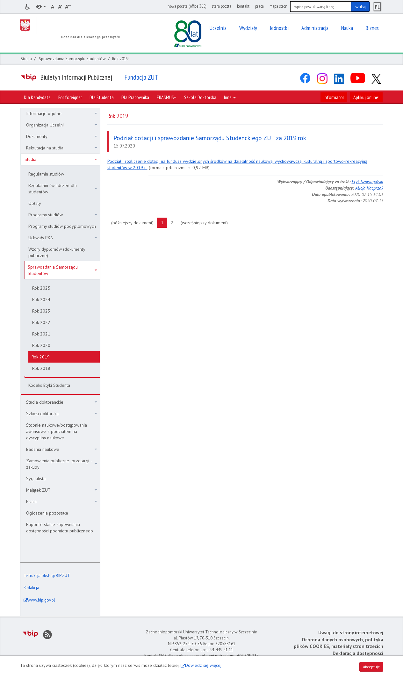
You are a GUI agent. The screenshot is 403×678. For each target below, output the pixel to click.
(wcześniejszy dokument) (206, 222)
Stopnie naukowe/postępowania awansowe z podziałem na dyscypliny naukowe (56, 431)
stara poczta (221, 6)
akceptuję (371, 666)
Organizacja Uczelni (61, 125)
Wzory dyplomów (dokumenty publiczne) (56, 252)
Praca (61, 501)
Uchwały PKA (62, 238)
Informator (334, 97)
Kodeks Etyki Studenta (49, 385)
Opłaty (34, 203)
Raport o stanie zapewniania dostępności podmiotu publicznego (59, 528)
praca (259, 6)
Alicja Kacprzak (369, 188)
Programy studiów (62, 215)
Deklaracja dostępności (358, 653)
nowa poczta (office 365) (187, 6)
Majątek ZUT (61, 490)
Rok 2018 (41, 368)
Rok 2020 (41, 345)
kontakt (243, 6)
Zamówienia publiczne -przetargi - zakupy (61, 464)
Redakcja (31, 587)
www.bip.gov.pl (41, 600)
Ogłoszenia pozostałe (47, 513)
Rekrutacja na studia (61, 148)
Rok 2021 (41, 334)
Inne (230, 97)
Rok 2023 (41, 311)
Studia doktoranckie (61, 402)
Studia (26, 58)
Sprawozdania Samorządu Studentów (72, 58)
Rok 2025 (41, 288)
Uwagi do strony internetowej (350, 633)
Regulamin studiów (46, 174)
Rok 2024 (41, 299)
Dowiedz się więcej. (203, 665)
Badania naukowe (61, 449)
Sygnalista (36, 478)
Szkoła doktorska (61, 413)
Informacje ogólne (61, 113)
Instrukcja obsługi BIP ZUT (47, 575)
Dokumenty (61, 136)
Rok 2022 (41, 322)
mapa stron (278, 6)
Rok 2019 (41, 357)
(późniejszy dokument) (134, 222)
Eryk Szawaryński (367, 181)
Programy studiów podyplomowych (62, 226)
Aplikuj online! (366, 97)
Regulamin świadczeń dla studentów (62, 189)
